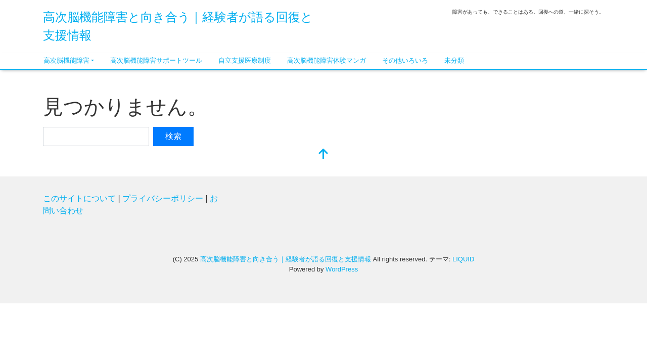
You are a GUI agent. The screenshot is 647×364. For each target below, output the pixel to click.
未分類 (454, 60)
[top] (323, 155)
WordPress (342, 269)
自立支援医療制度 (244, 60)
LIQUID (463, 259)
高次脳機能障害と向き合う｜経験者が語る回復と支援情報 (285, 259)
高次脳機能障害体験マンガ (326, 60)
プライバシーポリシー (162, 198)
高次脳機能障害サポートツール (156, 60)
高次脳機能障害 (66, 60)
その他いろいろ (405, 60)
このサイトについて (79, 198)
